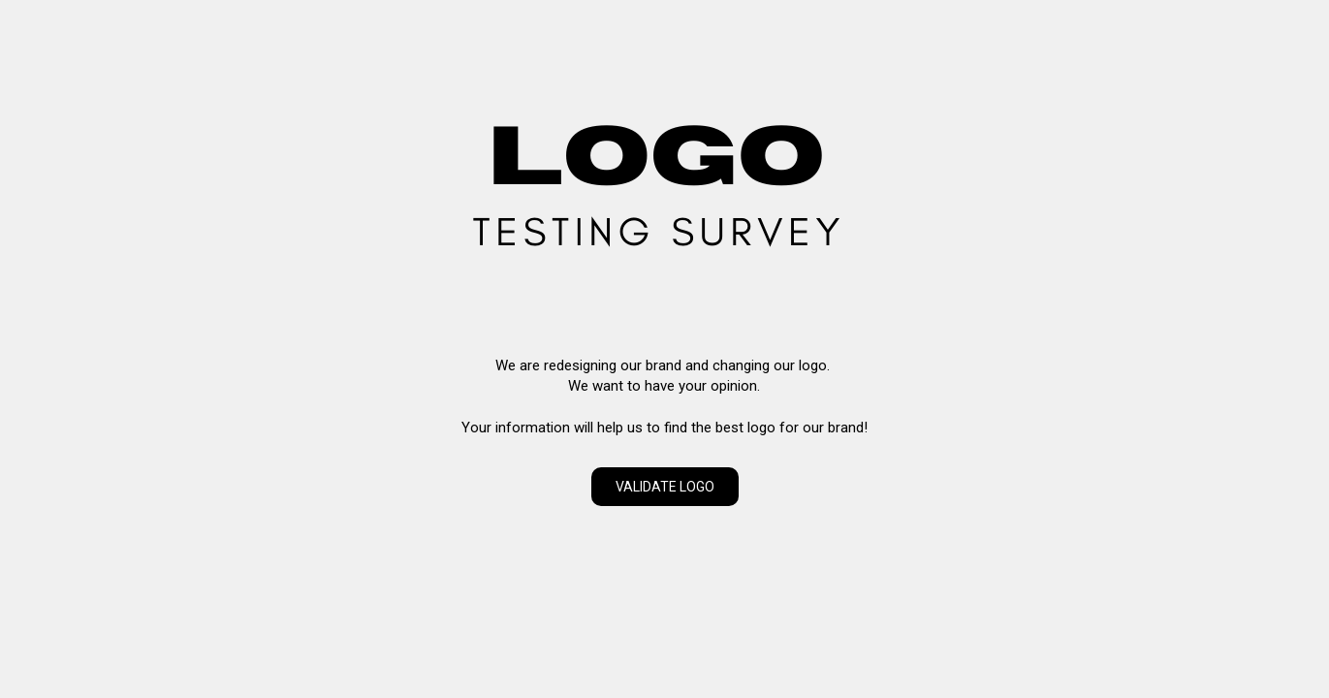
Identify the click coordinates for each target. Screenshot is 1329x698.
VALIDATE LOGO (665, 486)
